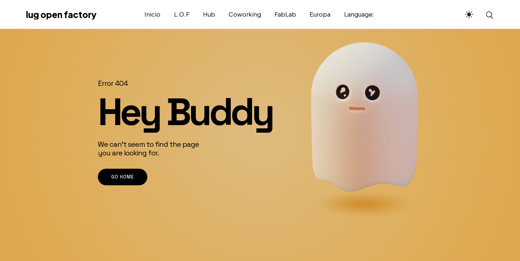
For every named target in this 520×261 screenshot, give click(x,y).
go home (122, 177)
